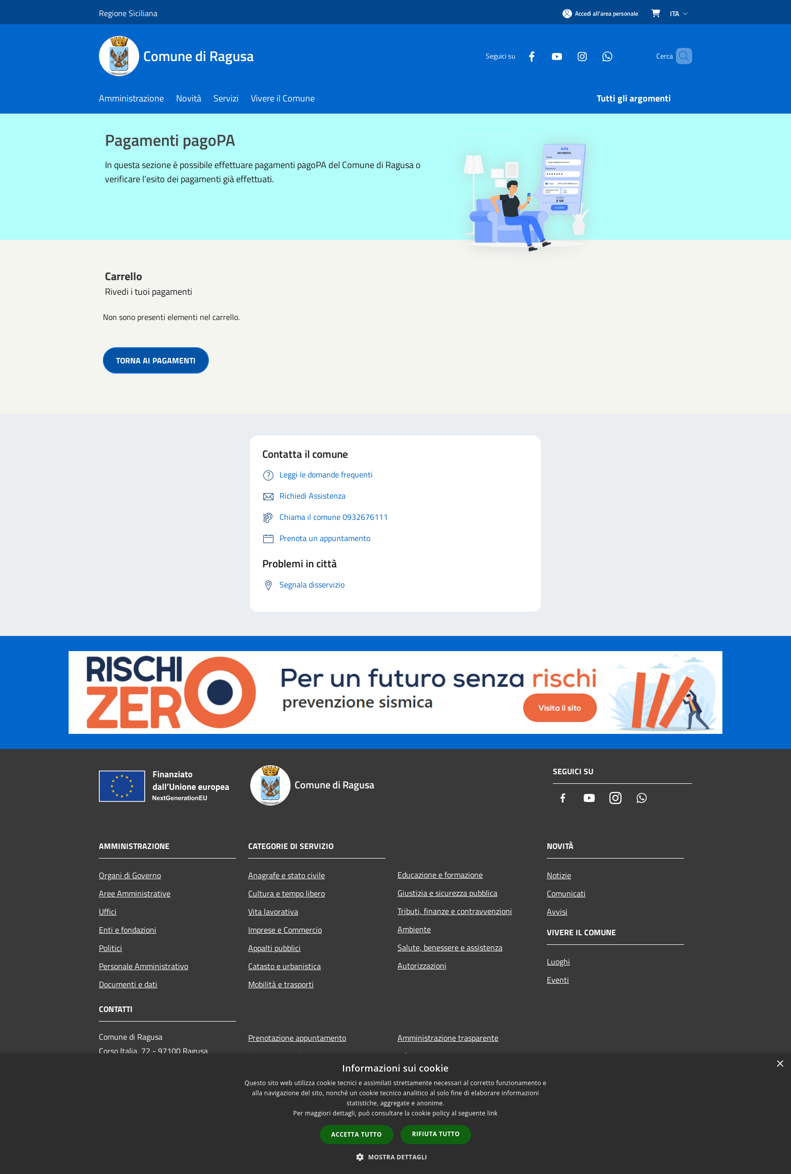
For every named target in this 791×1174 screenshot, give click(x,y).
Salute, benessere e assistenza (450, 947)
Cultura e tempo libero (286, 893)
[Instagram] (565, 56)
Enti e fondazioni (127, 930)
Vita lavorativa (273, 911)
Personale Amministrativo (143, 966)
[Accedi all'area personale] (600, 13)
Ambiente (414, 929)
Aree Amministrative (135, 893)
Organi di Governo (130, 875)
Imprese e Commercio (285, 930)
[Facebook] (514, 56)
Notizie (559, 875)
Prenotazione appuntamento (297, 1038)
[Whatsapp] (590, 56)
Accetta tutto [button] (356, 1134)
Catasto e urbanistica (284, 966)
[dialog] (395, 1113)
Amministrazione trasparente (448, 1038)
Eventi (558, 980)
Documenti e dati (128, 984)
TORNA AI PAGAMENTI (156, 360)
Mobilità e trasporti (281, 984)
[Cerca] (680, 56)
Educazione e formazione (440, 875)
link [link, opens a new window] (492, 1113)
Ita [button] (680, 13)
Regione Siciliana (128, 13)
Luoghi (558, 961)
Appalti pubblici (274, 948)
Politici (110, 948)
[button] (395, 1157)
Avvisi (557, 911)
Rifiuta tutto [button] (436, 1134)
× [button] (779, 1064)
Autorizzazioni (422, 965)
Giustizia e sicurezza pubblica (447, 893)
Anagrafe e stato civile (286, 875)
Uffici (108, 911)
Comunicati (566, 893)
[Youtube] (540, 56)
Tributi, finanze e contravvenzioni (455, 911)
